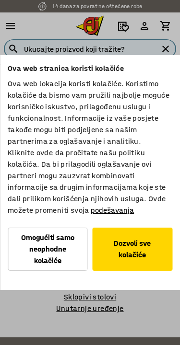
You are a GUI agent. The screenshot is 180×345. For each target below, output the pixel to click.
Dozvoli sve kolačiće (132, 249)
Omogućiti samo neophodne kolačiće (47, 249)
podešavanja (112, 210)
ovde (44, 152)
